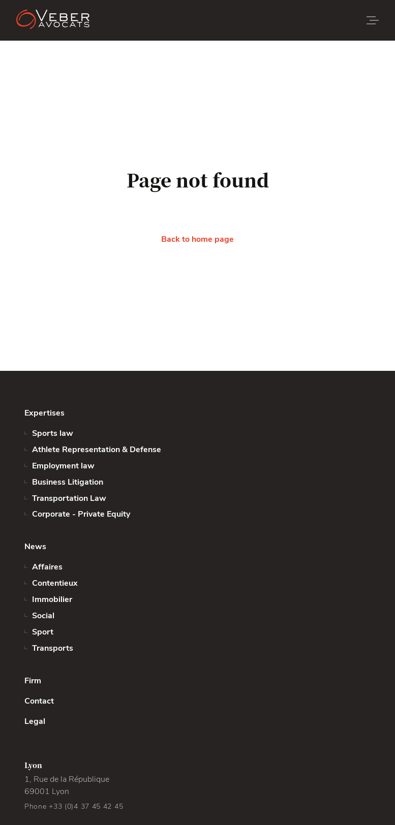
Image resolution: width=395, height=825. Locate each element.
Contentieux (55, 583)
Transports (52, 648)
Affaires (47, 567)
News (35, 546)
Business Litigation (67, 482)
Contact (39, 701)
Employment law (63, 465)
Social (43, 615)
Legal (34, 721)
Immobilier (52, 599)
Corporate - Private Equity (81, 514)
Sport (42, 632)
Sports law (52, 433)
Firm (32, 680)
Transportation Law (69, 498)
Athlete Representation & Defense (96, 449)
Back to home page (197, 239)
